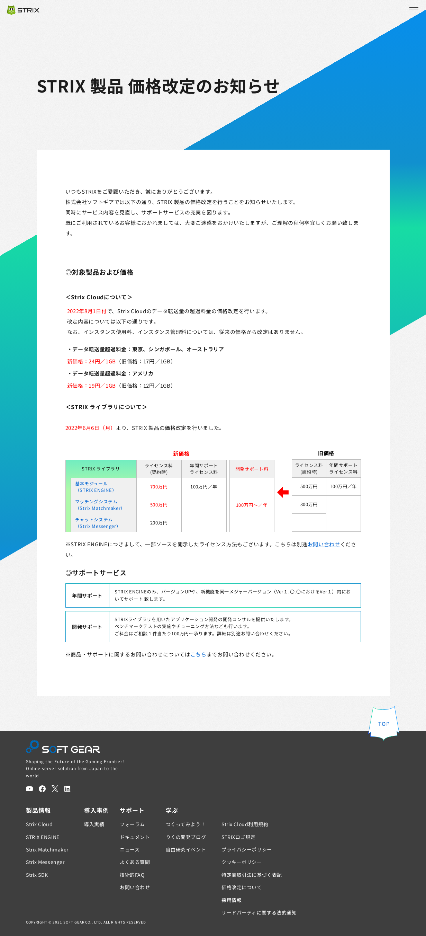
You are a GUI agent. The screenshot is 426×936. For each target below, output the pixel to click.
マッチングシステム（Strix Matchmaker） (100, 505)
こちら (198, 654)
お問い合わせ (324, 544)
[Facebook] (42, 788)
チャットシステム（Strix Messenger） (98, 523)
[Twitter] (55, 788)
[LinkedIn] (67, 788)
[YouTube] (29, 788)
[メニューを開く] (413, 9)
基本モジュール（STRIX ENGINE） (96, 487)
